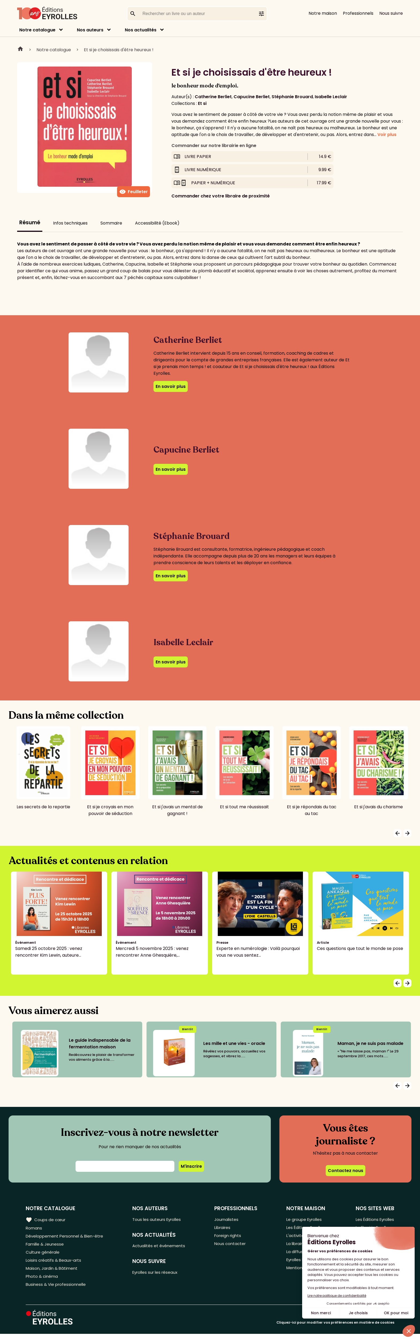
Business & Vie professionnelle (57, 1290)
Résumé (29, 222)
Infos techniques (70, 223)
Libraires (224, 1228)
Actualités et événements (162, 1247)
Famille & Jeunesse (46, 1246)
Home (20, 50)
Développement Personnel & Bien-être (67, 1237)
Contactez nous (345, 1171)
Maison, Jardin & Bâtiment (53, 1272)
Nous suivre (391, 13)
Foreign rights (230, 1237)
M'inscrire (191, 1166)
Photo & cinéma (42, 1281)
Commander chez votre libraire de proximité (220, 196)
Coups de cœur (46, 1219)
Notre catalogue (37, 30)
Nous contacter (232, 1246)
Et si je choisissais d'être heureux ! (118, 50)
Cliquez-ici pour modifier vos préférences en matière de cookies (335, 1328)
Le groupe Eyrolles (304, 1219)
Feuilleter (133, 192)
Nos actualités (140, 30)
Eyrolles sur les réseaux (159, 1274)
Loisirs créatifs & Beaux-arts (55, 1264)
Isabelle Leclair (331, 97)
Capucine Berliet (252, 97)
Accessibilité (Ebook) (157, 223)
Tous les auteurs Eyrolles (160, 1219)
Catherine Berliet (213, 97)
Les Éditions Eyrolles (373, 1219)
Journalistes (228, 1219)
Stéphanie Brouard (292, 97)
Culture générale (43, 1255)
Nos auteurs (90, 30)
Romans (34, 1228)
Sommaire (111, 223)
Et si (202, 103)
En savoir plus (171, 386)
